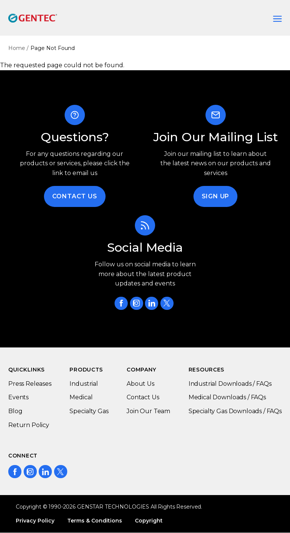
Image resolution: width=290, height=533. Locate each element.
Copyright (149, 520)
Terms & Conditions (94, 520)
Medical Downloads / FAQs (227, 397)
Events (18, 397)
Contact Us (74, 196)
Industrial (83, 383)
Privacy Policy (35, 520)
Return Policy (28, 425)
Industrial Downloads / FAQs (230, 383)
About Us (140, 383)
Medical (80, 397)
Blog (15, 411)
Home (16, 48)
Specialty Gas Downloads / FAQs (235, 411)
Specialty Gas (88, 411)
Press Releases (29, 383)
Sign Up (216, 196)
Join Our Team (148, 411)
